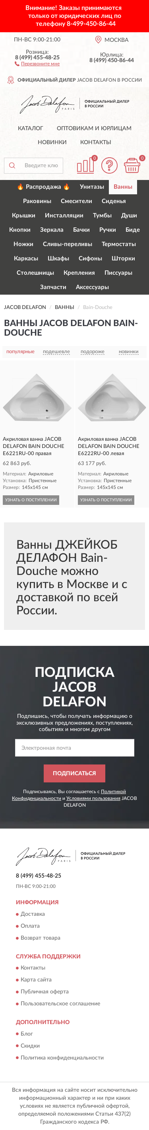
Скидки (30, 1046)
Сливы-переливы (67, 244)
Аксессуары (92, 287)
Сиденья (114, 201)
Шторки (123, 259)
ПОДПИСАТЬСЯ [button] (74, 773)
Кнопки (20, 230)
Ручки (107, 230)
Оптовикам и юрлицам (94, 128)
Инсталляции (64, 216)
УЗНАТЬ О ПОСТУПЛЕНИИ (31, 500)
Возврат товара (40, 938)
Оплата (30, 926)
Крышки (23, 216)
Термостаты (119, 244)
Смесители (76, 201)
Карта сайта (36, 980)
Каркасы (26, 259)
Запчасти (53, 287)
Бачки (81, 230)
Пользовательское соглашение (60, 1004)
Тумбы (102, 216)
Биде (133, 230)
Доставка (33, 914)
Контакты (95, 142)
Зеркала (52, 230)
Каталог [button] (30, 128)
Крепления (79, 273)
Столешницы (35, 273)
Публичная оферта (45, 992)
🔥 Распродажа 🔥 (43, 187)
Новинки (52, 142)
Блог (27, 1034)
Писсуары (118, 273)
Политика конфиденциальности (62, 1058)
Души (129, 216)
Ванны (123, 187)
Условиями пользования (93, 798)
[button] (37, 63)
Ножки (23, 244)
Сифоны (90, 259)
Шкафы (58, 259)
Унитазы (92, 187)
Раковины (37, 201)
